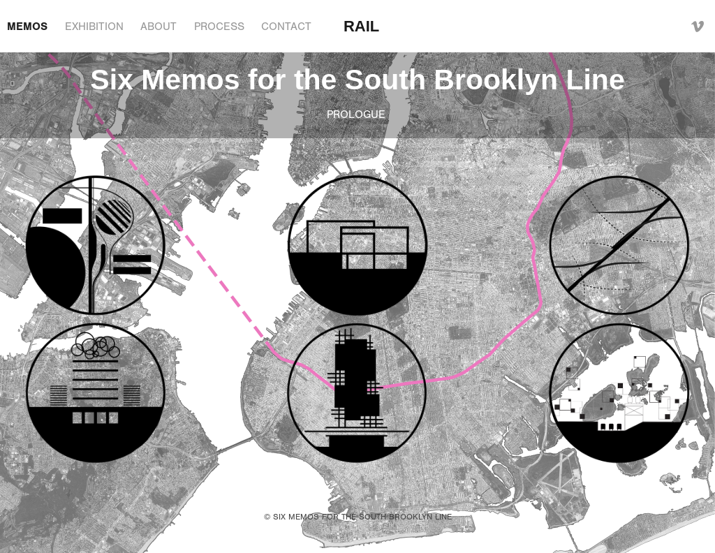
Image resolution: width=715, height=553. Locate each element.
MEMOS (27, 26)
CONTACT (286, 26)
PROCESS (219, 26)
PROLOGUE (358, 114)
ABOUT (158, 26)
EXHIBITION (94, 26)
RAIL (361, 26)
